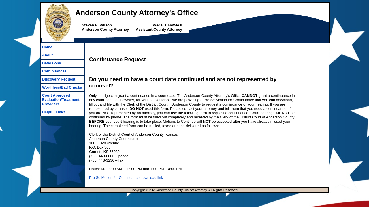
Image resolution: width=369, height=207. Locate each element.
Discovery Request (58, 79)
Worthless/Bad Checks (62, 87)
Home (47, 47)
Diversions (51, 63)
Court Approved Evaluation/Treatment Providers (60, 99)
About (47, 55)
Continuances (54, 71)
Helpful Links (53, 112)
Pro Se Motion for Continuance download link (126, 177)
